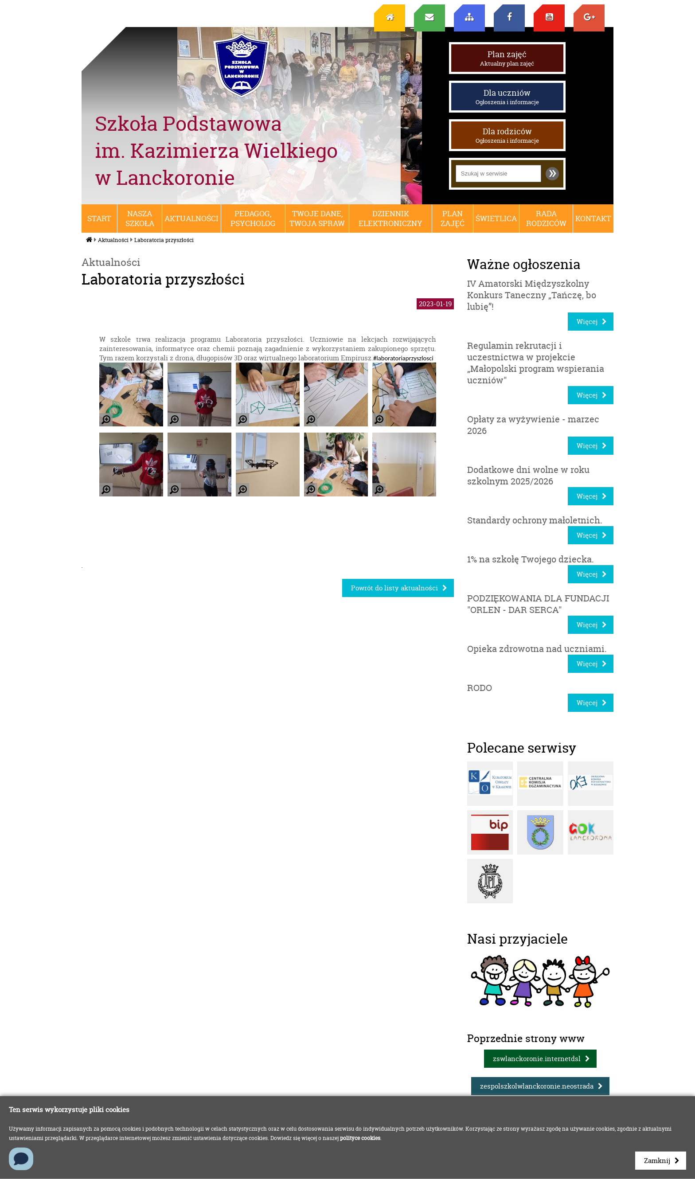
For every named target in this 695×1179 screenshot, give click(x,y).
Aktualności (191, 218)
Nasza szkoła (139, 218)
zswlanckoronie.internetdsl (537, 1058)
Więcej (587, 321)
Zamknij (657, 1160)
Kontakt (593, 218)
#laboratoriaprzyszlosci (403, 358)
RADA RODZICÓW (546, 218)
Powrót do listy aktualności (394, 588)
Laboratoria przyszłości (164, 240)
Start (99, 218)
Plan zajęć (507, 58)
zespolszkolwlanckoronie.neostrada (536, 1086)
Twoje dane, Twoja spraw (317, 218)
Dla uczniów (507, 96)
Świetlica (496, 218)
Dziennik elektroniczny (390, 218)
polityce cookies (360, 1138)
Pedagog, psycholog (253, 218)
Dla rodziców (507, 135)
